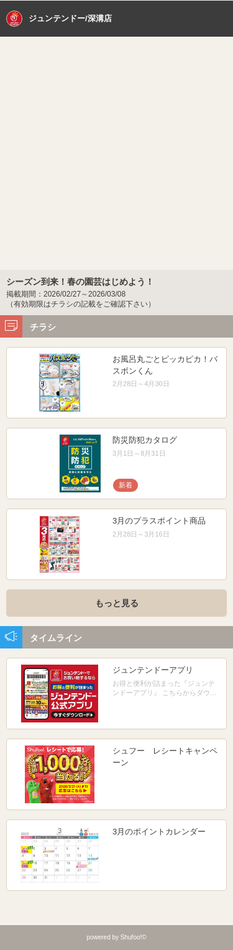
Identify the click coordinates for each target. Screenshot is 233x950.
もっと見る (117, 603)
